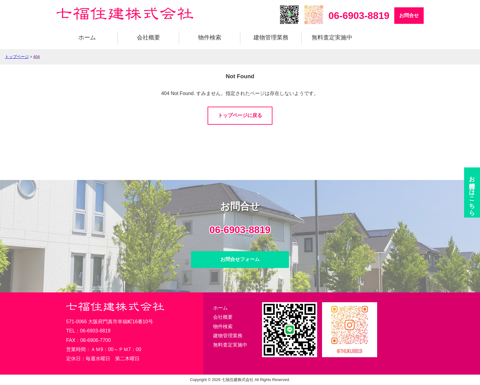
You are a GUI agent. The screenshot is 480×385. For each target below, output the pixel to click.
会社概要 (148, 37)
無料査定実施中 (332, 37)
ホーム (87, 37)
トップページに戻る (240, 115)
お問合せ (409, 15)
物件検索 (209, 37)
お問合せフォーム (240, 259)
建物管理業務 (270, 37)
